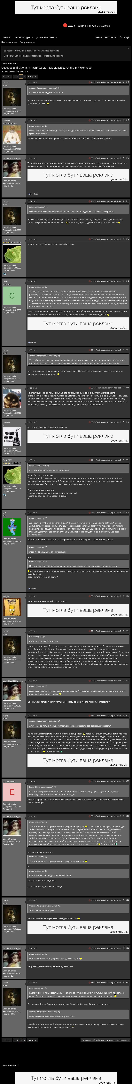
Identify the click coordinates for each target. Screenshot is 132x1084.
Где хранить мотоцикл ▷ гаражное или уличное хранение (31, 51)
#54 (127, 680)
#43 (127, 158)
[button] (32, 37)
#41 (127, 82)
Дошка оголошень (45, 37)
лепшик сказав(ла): (37, 207)
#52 (127, 596)
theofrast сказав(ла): (37, 466)
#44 (127, 201)
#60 (127, 982)
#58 (127, 900)
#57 (127, 816)
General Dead (10, 71)
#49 (127, 422)
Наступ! (31, 76)
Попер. (8, 76)
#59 (127, 948)
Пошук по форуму (27, 42)
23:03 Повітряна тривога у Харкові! (89, 25)
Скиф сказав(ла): (36, 988)
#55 (127, 715)
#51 (127, 512)
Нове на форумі (22, 37)
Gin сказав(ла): (35, 637)
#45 (127, 239)
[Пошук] (124, 37)
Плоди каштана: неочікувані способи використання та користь (33, 56)
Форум (7, 37)
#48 (127, 388)
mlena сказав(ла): (36, 126)
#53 (127, 631)
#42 (127, 120)
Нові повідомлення (9, 42)
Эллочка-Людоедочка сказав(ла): (43, 88)
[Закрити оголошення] (128, 48)
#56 (127, 781)
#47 (127, 350)
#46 (127, 281)
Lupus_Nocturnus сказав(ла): (41, 787)
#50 (127, 460)
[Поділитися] (123, 82)
